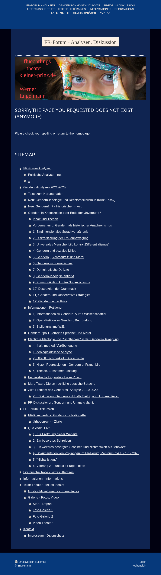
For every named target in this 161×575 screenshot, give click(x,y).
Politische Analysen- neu (45, 175)
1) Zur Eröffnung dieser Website (55, 434)
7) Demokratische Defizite (51, 269)
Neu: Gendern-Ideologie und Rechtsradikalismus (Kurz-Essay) (71, 200)
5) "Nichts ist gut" (45, 459)
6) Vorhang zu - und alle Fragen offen (59, 466)
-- (29, 181)
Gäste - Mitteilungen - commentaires (53, 491)
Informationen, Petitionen (45, 307)
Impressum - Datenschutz (46, 535)
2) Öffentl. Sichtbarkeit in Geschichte (58, 358)
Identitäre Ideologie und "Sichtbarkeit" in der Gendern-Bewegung (73, 339)
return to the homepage (73, 133)
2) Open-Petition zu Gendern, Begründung (62, 320)
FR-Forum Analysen (37, 168)
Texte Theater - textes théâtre (44, 485)
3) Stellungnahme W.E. (49, 326)
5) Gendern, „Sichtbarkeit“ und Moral (58, 257)
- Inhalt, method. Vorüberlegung (55, 345)
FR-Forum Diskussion (38, 409)
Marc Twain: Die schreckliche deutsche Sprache (61, 383)
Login (143, 561)
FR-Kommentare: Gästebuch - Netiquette (57, 415)
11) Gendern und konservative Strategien (62, 295)
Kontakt (28, 529)
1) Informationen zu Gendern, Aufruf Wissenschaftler (69, 314)
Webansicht (139, 565)
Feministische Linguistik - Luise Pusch (55, 377)
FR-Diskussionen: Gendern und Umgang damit (61, 402)
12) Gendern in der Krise (50, 301)
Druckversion (25, 561)
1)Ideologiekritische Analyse (52, 352)
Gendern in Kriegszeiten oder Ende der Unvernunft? (64, 213)
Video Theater (43, 523)
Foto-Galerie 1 (43, 510)
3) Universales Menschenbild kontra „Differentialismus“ (71, 244)
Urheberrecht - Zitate (47, 421)
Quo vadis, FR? (39, 428)
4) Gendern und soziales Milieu (54, 250)
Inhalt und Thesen (45, 219)
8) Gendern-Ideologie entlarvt (53, 276)
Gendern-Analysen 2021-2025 (44, 187)
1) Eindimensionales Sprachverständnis (60, 231)
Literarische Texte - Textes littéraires (48, 472)
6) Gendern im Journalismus (52, 263)
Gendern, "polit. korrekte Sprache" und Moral (59, 333)
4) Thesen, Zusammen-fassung (55, 371)
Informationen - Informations (43, 478)
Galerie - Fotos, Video (43, 497)
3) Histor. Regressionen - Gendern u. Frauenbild (66, 364)
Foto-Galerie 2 (43, 516)
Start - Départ (42, 504)
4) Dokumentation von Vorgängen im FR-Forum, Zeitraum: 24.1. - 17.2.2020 (86, 453)
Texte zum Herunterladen (45, 194)
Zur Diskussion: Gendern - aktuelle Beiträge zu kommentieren (76, 396)
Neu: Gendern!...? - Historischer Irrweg (55, 206)
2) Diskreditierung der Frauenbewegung (61, 238)
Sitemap (41, 561)
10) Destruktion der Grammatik (54, 289)
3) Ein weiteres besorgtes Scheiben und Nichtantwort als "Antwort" (79, 447)
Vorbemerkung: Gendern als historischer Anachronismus (72, 225)
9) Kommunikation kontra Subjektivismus (61, 282)
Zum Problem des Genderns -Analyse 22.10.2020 (63, 390)
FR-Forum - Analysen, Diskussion (80, 42)
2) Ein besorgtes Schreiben (52, 440)
